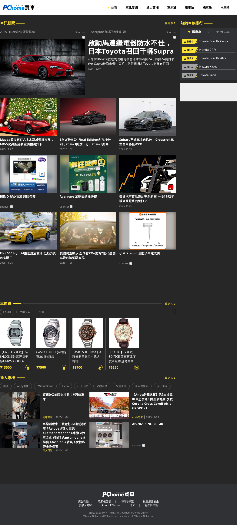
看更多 (169, 23)
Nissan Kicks (208, 67)
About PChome (111, 505)
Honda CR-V (207, 50)
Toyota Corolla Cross (213, 41)
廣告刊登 (83, 501)
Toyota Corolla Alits (212, 58)
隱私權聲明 (104, 501)
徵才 (132, 505)
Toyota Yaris (207, 75)
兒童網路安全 (151, 501)
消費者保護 (127, 501)
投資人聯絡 (85, 505)
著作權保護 (151, 505)
